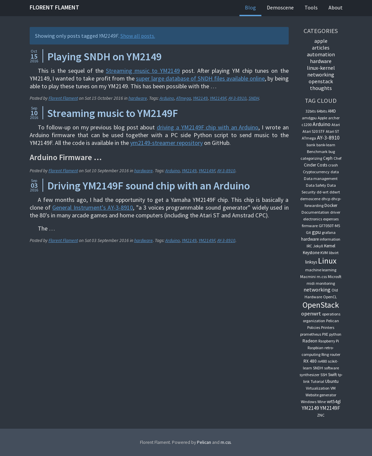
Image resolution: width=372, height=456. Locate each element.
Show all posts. (137, 35)
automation (321, 54)
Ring (325, 354)
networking (320, 74)
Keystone (311, 252)
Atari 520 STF (314, 131)
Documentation (315, 212)
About (335, 7)
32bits (311, 111)
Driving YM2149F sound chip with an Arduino (148, 185)
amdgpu (309, 117)
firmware (310, 225)
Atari (336, 124)
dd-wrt (322, 191)
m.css (322, 276)
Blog (250, 7)
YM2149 (200, 98)
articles (321, 47)
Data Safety (316, 185)
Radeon (310, 341)
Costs (322, 165)
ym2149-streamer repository (166, 143)
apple (320, 40)
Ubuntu (332, 381)
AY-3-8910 (237, 98)
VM (333, 388)
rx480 (322, 361)
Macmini (308, 276)
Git (308, 232)
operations (331, 313)
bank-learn (325, 144)
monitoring (325, 283)
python (335, 334)
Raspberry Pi (328, 340)
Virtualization (318, 388)
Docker (330, 205)
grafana (329, 232)
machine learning (320, 269)
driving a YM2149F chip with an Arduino (207, 127)
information (330, 239)
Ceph (328, 158)
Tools (311, 7)
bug (331, 151)
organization (314, 320)
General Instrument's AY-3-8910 (92, 207)
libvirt (334, 252)
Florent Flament (54, 7)
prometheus (310, 334)
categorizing (311, 158)
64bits (322, 111)
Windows (308, 401)
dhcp (325, 198)
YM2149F (218, 98)
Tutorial (317, 381)
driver (335, 212)
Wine (321, 401)
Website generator (321, 394)
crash (333, 165)
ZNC (320, 415)
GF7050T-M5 (329, 225)
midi (311, 283)
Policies (313, 327)
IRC (309, 245)
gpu (316, 232)
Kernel (329, 246)
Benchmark (317, 151)
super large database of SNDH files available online (200, 78)
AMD (332, 111)
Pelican (332, 320)
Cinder (310, 165)
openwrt (311, 313)
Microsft (334, 276)
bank (311, 144)
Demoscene (280, 7)
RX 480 (310, 361)
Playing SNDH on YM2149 (104, 56)
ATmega (183, 98)
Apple (322, 117)
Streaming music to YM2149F (112, 113)
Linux (327, 260)
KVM (324, 252)
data (335, 171)
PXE (325, 334)
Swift (332, 374)
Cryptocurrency (316, 171)
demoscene (310, 198)
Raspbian (315, 347)
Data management (321, 178)
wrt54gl (334, 401)
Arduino (167, 98)
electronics (312, 218)
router (335, 354)
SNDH (254, 98)
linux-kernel (321, 67)
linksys (311, 262)
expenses (331, 218)
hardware (137, 98)
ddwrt (335, 191)
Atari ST (332, 131)
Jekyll (318, 245)
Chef (337, 158)
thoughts (321, 88)
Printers (327, 327)
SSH (323, 374)
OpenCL (330, 296)
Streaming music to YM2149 (143, 70)
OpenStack (321, 81)
